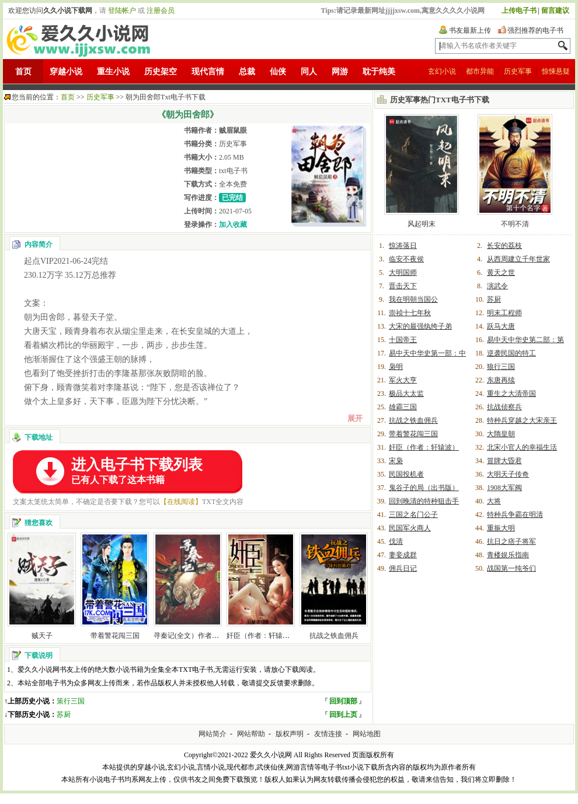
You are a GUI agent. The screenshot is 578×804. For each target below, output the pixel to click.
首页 (23, 71)
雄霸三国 (403, 407)
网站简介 (213, 734)
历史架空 (160, 71)
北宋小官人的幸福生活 (522, 447)
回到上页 (343, 714)
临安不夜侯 (406, 259)
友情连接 (328, 734)
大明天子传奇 (508, 474)
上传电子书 (519, 10)
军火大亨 (403, 380)
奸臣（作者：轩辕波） (262, 636)
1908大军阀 (504, 488)
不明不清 (515, 224)
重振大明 (501, 528)
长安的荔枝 (504, 245)
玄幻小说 (442, 71)
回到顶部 (343, 701)
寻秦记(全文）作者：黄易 (193, 636)
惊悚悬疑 (556, 71)
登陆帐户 (122, 10)
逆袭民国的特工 (511, 353)
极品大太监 (406, 393)
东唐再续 (501, 380)
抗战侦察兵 (504, 407)
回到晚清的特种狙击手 (424, 501)
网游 (340, 71)
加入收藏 (233, 224)
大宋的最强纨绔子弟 (420, 326)
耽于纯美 (379, 71)
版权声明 (290, 734)
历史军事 (518, 71)
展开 (355, 418)
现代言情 (207, 71)
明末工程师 (504, 313)
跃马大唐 (501, 326)
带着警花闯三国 (115, 636)
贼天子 (42, 636)
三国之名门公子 (413, 514)
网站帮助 (251, 734)
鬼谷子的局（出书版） (424, 488)
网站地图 (367, 734)
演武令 (497, 286)
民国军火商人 (410, 528)
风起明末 (422, 224)
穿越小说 (66, 71)
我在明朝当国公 (413, 299)
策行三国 (71, 701)
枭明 (396, 367)
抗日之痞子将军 (511, 541)
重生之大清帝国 (511, 393)
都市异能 (480, 71)
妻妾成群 (403, 555)
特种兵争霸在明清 (515, 514)
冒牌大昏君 (504, 461)
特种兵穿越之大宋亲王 (522, 420)
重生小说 (113, 71)
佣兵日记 (403, 568)
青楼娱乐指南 (508, 555)
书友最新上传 (470, 30)
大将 (494, 501)
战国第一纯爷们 (511, 568)
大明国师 (403, 272)
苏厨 (64, 714)
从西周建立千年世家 (518, 259)
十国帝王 (403, 340)
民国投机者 (406, 474)
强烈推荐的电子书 (535, 30)
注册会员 (161, 10)
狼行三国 (501, 367)
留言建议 (555, 10)
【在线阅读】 (181, 502)
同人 (309, 71)
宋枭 (396, 461)
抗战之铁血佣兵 (333, 636)
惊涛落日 (403, 245)
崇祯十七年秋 (410, 313)
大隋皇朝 (501, 434)
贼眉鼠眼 (233, 130)
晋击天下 (403, 286)
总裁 (247, 71)
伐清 (396, 541)
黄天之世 (501, 272)
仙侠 (278, 71)
